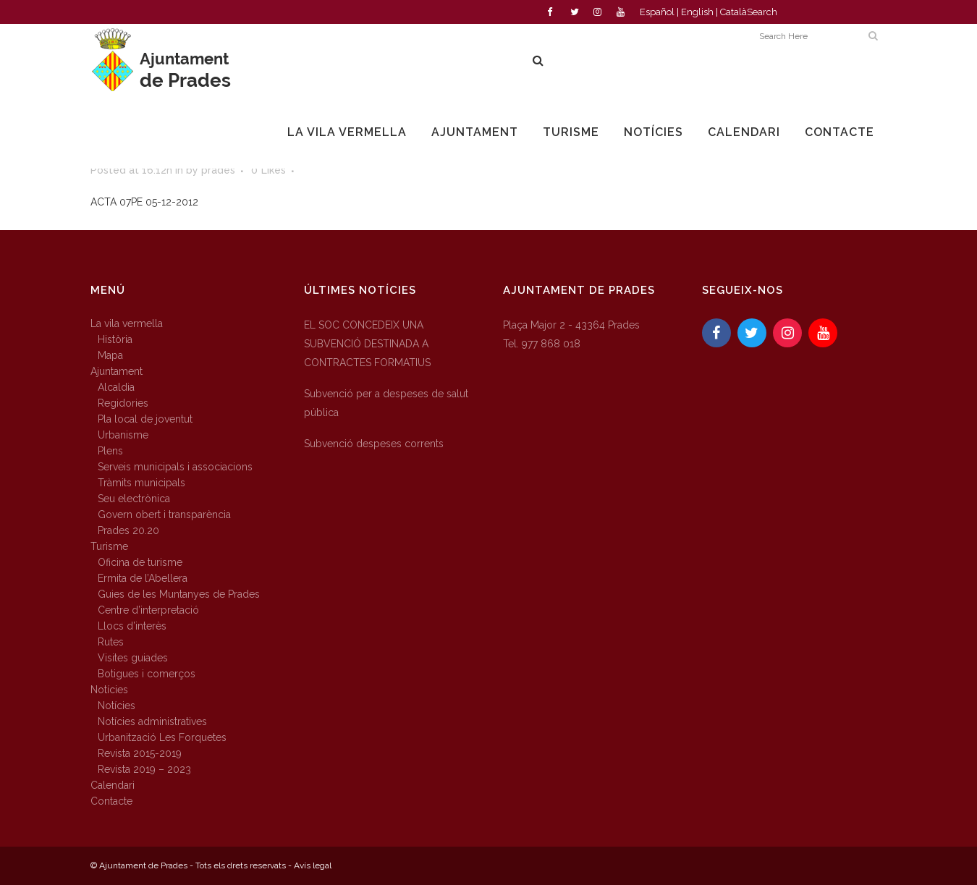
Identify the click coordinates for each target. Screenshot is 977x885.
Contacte (111, 801)
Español (657, 12)
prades (218, 170)
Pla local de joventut (145, 419)
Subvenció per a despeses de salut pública (386, 403)
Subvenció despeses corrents (374, 443)
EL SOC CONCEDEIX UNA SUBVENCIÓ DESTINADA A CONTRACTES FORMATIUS (367, 343)
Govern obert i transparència (164, 514)
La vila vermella (126, 323)
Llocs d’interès (132, 626)
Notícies (109, 689)
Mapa (110, 355)
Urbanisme (123, 435)
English (697, 12)
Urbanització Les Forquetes (162, 737)
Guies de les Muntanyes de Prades (179, 594)
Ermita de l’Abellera (142, 578)
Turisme (109, 546)
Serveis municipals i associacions (175, 467)
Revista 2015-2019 (140, 753)
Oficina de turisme (140, 562)
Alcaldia (116, 387)
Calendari (112, 785)
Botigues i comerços (146, 673)
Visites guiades (133, 658)
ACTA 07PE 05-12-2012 (144, 202)
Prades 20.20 (128, 530)
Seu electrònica (134, 498)
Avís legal (312, 865)
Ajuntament (116, 371)
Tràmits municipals (141, 482)
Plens (110, 451)
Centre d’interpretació (148, 610)
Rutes (111, 642)
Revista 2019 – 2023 (144, 769)
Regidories (123, 403)
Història (115, 339)
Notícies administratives (152, 721)
